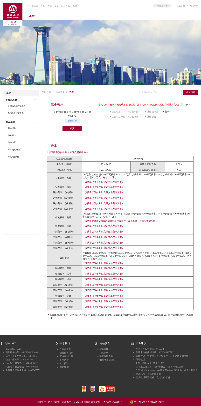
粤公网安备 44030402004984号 (147, 401)
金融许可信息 (66, 353)
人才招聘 (64, 363)
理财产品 (65, 6)
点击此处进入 (191, 370)
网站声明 (104, 353)
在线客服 (180, 6)
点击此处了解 (154, 374)
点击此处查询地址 (179, 356)
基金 (56, 6)
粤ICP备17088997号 (116, 402)
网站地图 (64, 367)
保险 (75, 6)
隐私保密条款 (106, 356)
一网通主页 (32, 6)
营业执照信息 (66, 356)
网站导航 (194, 6)
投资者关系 (65, 349)
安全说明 (104, 349)
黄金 (50, 6)
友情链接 (64, 360)
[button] (21, 100)
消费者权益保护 (107, 360)
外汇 (43, 6)
